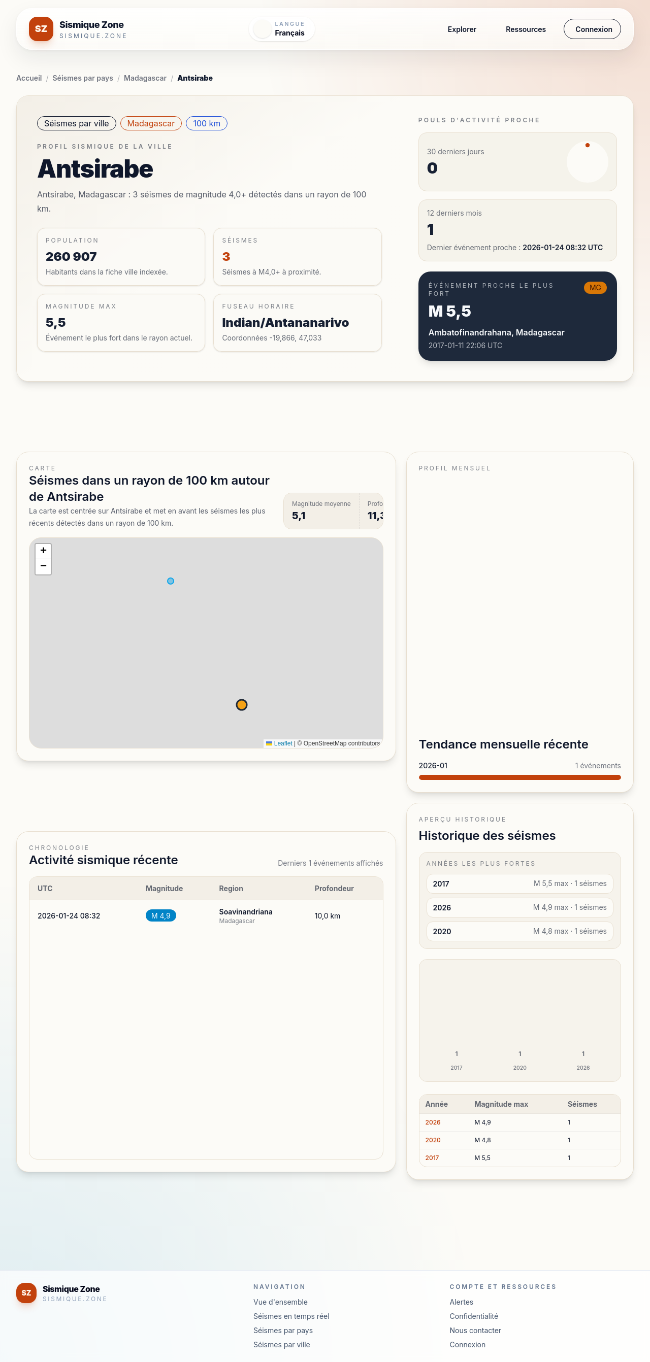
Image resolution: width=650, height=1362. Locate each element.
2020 (433, 1140)
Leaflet (279, 743)
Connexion (593, 29)
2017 (432, 1158)
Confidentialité (474, 1316)
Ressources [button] (526, 29)
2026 (433, 1122)
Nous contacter (476, 1330)
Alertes (462, 1302)
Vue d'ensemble (280, 1302)
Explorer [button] (462, 29)
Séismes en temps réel (291, 1316)
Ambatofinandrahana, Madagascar (497, 332)
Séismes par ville (76, 123)
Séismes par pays (83, 78)
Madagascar (145, 78)
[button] (43, 551)
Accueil (29, 78)
